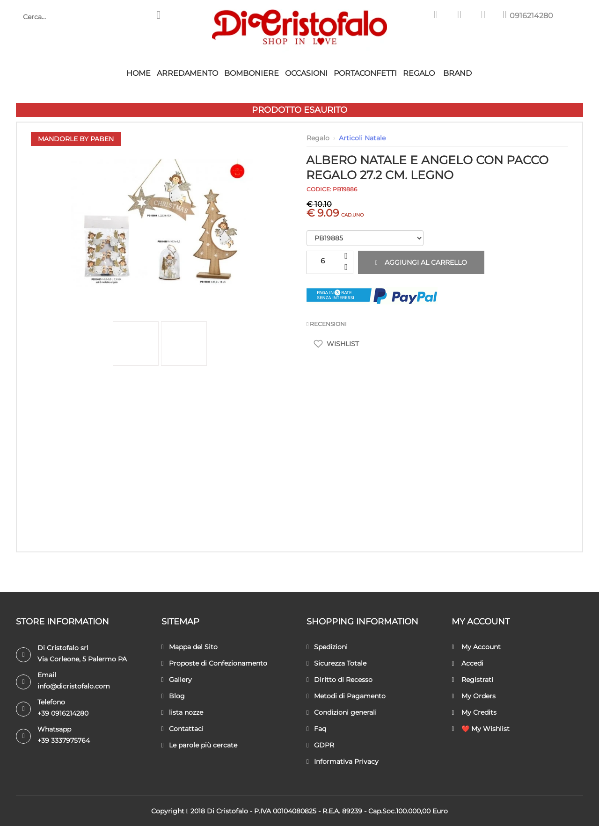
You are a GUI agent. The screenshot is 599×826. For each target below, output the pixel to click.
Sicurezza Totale (336, 663)
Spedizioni (327, 647)
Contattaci (182, 729)
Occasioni (306, 73)
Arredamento (187, 73)
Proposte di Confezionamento (214, 663)
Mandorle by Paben (76, 139)
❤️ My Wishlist (480, 729)
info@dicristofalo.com (73, 686)
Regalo (419, 73)
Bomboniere (251, 73)
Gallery (176, 679)
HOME (138, 73)
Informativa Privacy (343, 761)
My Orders (473, 696)
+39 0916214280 (62, 713)
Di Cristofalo (227, 811)
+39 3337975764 (63, 740)
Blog (173, 696)
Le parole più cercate (199, 745)
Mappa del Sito (189, 647)
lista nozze (182, 712)
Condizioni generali (342, 712)
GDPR (320, 745)
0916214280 (531, 15)
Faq (316, 729)
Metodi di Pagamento (346, 696)
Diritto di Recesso (340, 679)
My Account (476, 647)
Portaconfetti (365, 73)
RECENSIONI (327, 323)
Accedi (467, 663)
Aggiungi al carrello (421, 262)
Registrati (472, 679)
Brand (457, 73)
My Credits (474, 712)
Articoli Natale (362, 138)
